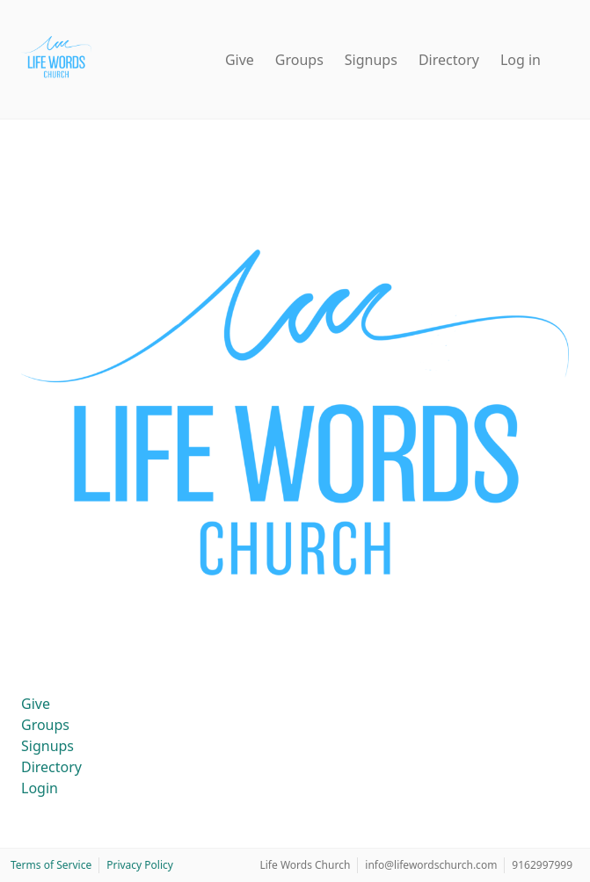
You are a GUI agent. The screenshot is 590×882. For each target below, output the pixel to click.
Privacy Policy (139, 864)
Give (239, 59)
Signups (371, 59)
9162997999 (542, 864)
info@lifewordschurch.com (431, 864)
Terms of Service (51, 864)
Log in (520, 59)
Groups (299, 59)
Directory (449, 59)
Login (39, 788)
